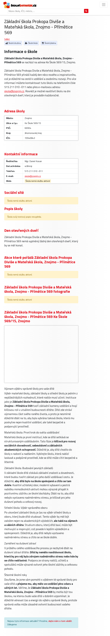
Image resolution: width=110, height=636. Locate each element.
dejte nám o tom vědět (60, 621)
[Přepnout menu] (104, 4)
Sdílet (7, 39)
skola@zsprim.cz (14, 91)
